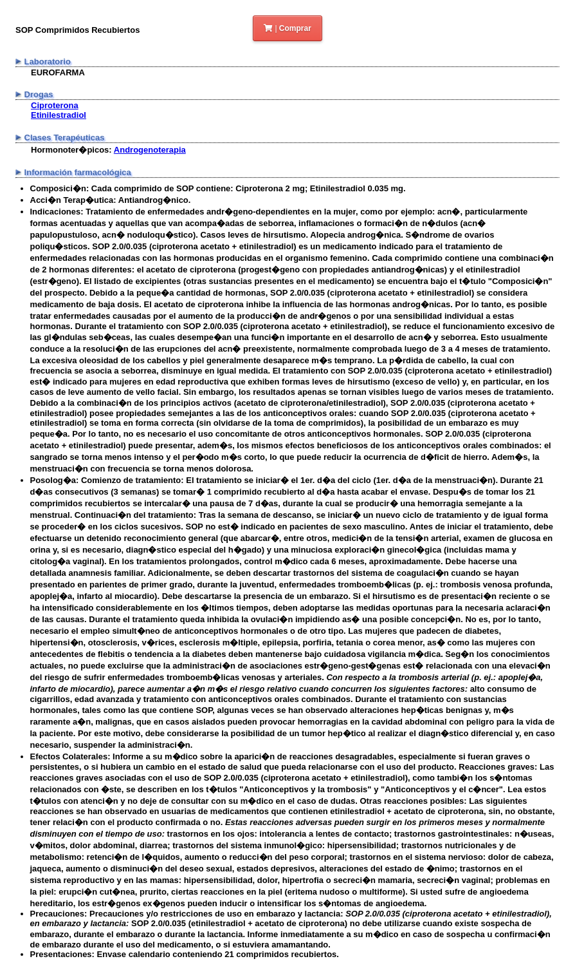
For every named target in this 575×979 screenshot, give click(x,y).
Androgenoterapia (150, 150)
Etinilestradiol (58, 115)
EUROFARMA (58, 72)
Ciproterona (54, 105)
